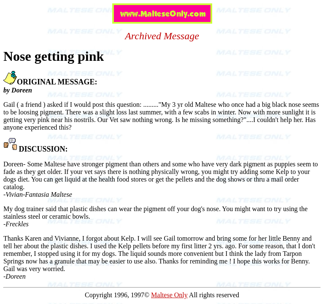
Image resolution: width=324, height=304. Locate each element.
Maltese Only (169, 295)
